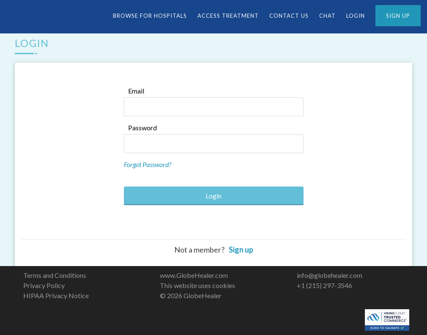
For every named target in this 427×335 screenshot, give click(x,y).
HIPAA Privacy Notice (56, 295)
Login (213, 196)
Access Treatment (228, 15)
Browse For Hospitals (150, 15)
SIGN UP (398, 15)
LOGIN (355, 15)
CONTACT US (289, 15)
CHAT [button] (327, 15)
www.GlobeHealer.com (194, 275)
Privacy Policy (44, 285)
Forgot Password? (147, 164)
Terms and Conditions (54, 275)
